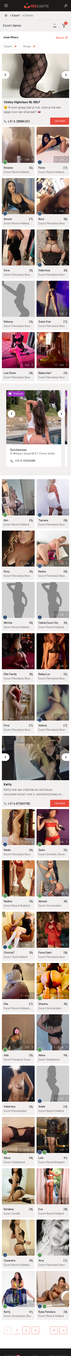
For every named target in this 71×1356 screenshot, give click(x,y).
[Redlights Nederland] (36, 5)
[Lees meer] (59, 121)
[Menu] (6, 5)
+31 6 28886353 (19, 121)
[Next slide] (65, 75)
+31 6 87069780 (19, 803)
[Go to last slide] (5, 75)
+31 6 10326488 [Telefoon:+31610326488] (25, 460)
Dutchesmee (18, 450)
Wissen (62, 37)
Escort (16, 15)
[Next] (63, 1330)
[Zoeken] (66, 6)
